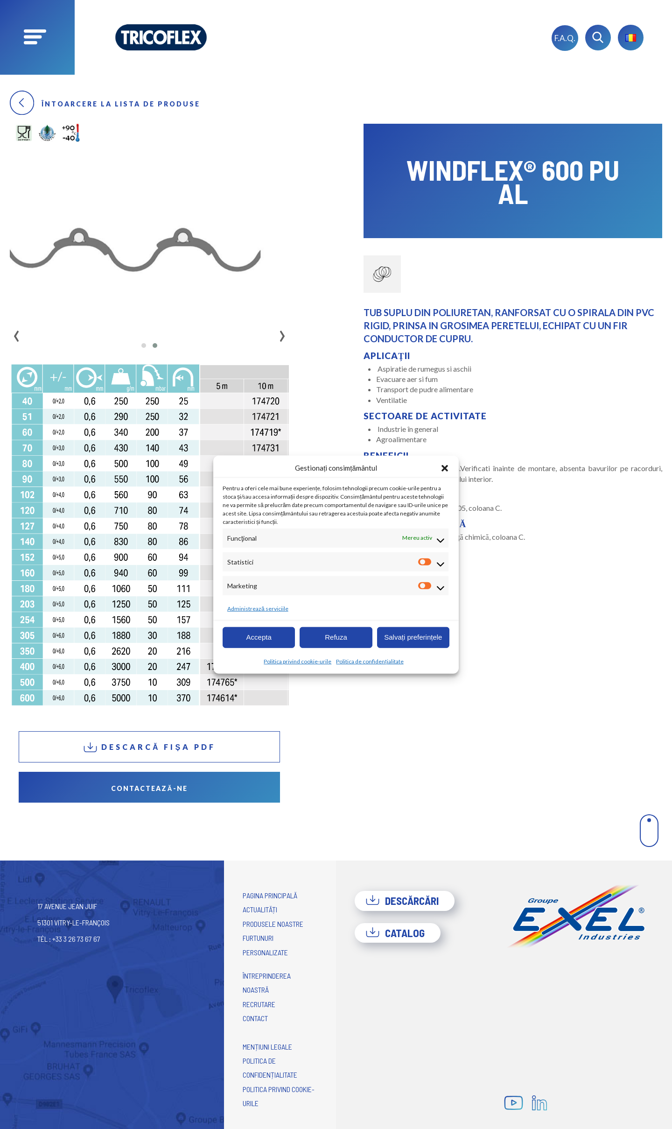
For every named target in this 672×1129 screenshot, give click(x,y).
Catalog (395, 932)
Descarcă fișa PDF (149, 747)
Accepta (259, 637)
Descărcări (402, 900)
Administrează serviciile (257, 608)
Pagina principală (270, 895)
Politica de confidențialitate (369, 660)
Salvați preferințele (413, 637)
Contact (255, 1018)
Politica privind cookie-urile (297, 660)
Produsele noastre (273, 923)
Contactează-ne (149, 788)
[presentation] (16, 333)
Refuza (336, 637)
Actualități (260, 909)
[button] (444, 468)
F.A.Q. (564, 38)
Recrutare (259, 1004)
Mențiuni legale (267, 1046)
